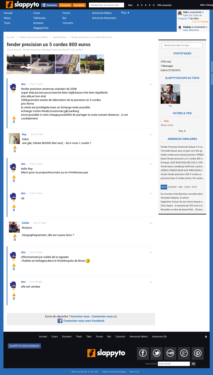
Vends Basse (60, 37)
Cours (36, 13)
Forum (66, 13)
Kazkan (187, 27)
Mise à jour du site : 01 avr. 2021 (85, 372)
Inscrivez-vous (80, 316)
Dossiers (38, 23)
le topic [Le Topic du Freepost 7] (191, 15)
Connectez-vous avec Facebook (81, 320)
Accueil (8, 13)
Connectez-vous (102, 316)
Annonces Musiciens (104, 18)
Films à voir (134, 372)
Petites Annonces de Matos (33, 37)
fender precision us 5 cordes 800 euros (91, 37)
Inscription (79, 5)
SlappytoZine (40, 28)
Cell (185, 12)
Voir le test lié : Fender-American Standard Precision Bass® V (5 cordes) (45, 49)
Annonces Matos (102, 13)
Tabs (180, 187)
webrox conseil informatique (114, 372)
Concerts (68, 23)
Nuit (130, 5)
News (7, 18)
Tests (7, 23)
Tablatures (39, 18)
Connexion (52, 5)
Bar (65, 18)
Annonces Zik (159, 336)
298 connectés (164, 5)
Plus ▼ (182, 131)
